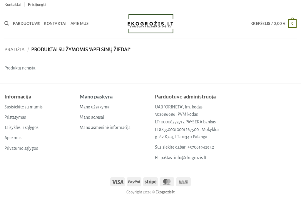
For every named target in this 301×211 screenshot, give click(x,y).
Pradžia (14, 49)
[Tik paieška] (6, 23)
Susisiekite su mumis (23, 107)
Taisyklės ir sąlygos (21, 127)
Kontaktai (12, 4)
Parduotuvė (26, 23)
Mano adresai (92, 117)
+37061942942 (201, 147)
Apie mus (79, 23)
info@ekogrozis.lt (190, 157)
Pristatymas (15, 117)
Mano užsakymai (95, 107)
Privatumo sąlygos (21, 148)
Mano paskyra (96, 96)
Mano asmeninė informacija (105, 127)
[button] (37, 4)
